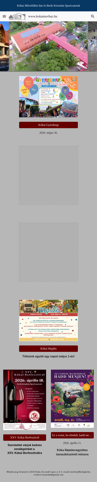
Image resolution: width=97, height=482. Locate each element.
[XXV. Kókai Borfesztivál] (24, 437)
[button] (4, 16)
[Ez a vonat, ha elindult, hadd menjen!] (72, 435)
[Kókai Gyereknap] (48, 125)
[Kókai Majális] (48, 348)
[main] (48, 132)
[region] (48, 5)
